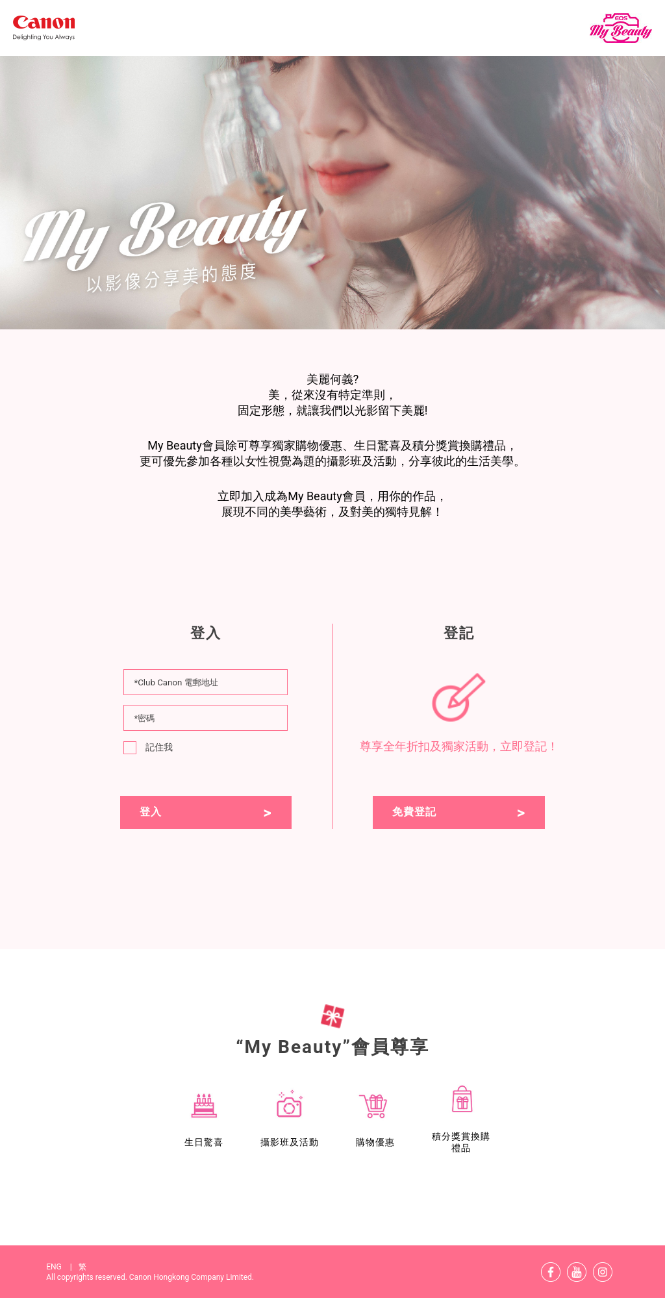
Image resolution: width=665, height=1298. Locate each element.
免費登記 (414, 812)
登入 (151, 812)
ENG (62, 1266)
